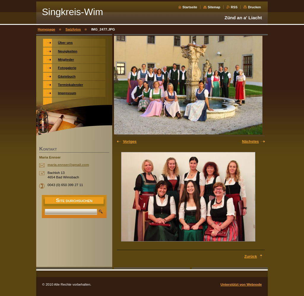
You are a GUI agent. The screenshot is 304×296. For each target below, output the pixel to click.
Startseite (190, 7)
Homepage (46, 29)
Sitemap (214, 7)
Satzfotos (73, 29)
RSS (234, 7)
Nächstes (250, 141)
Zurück (250, 256)
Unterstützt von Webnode (241, 284)
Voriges (130, 141)
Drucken (254, 7)
